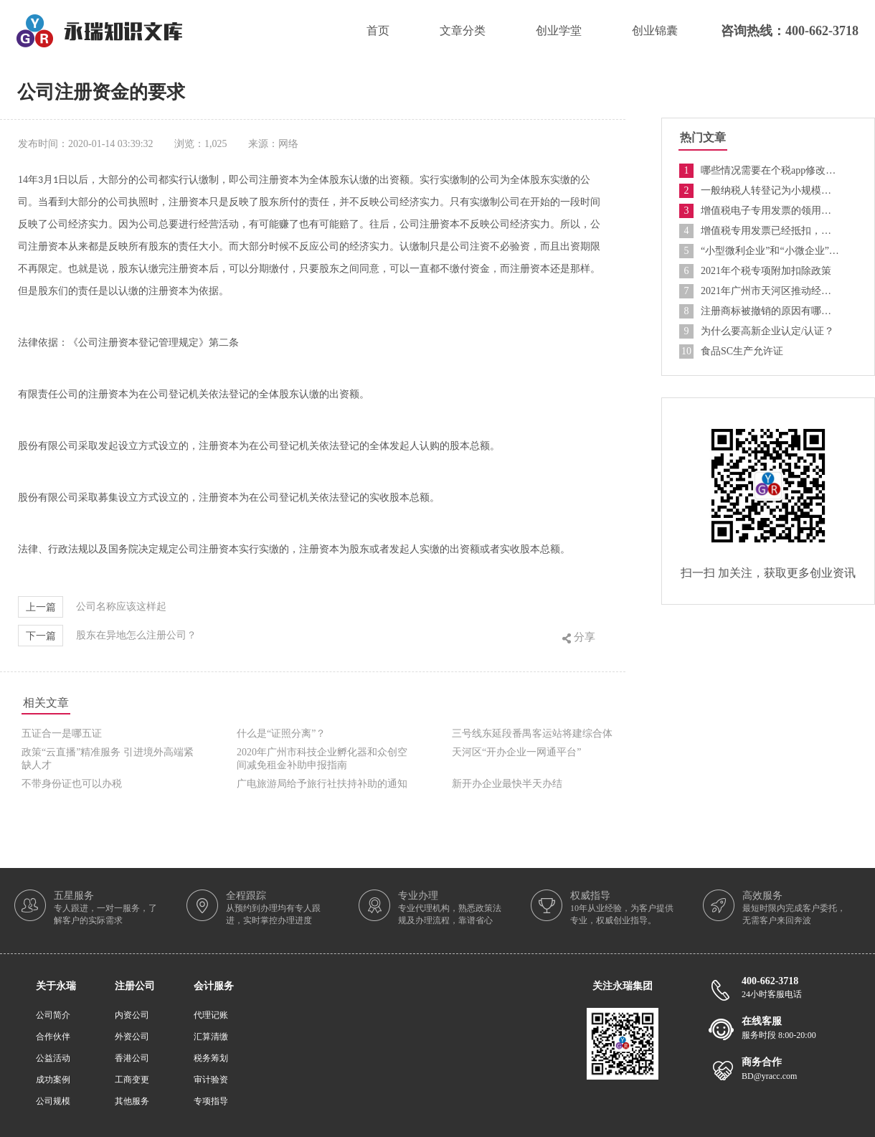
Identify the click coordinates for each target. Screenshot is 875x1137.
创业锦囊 (655, 30)
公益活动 (53, 1058)
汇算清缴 (211, 1037)
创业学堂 (559, 30)
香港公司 (132, 1058)
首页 (377, 30)
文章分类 (463, 30)
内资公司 (132, 1015)
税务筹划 (211, 1058)
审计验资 (211, 1080)
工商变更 (132, 1080)
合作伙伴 (53, 1037)
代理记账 (211, 1015)
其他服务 (132, 1101)
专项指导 (211, 1101)
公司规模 (53, 1101)
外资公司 (132, 1037)
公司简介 (53, 1015)
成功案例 (53, 1080)
